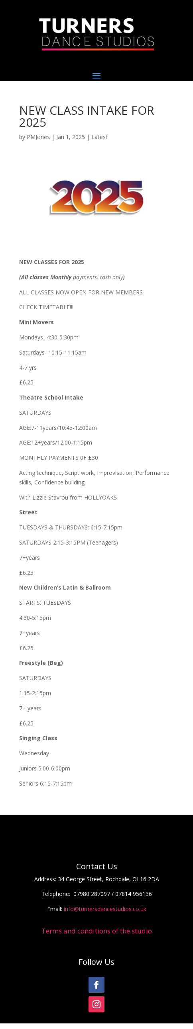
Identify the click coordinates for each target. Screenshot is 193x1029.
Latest (99, 137)
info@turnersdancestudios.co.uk (105, 909)
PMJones (38, 137)
